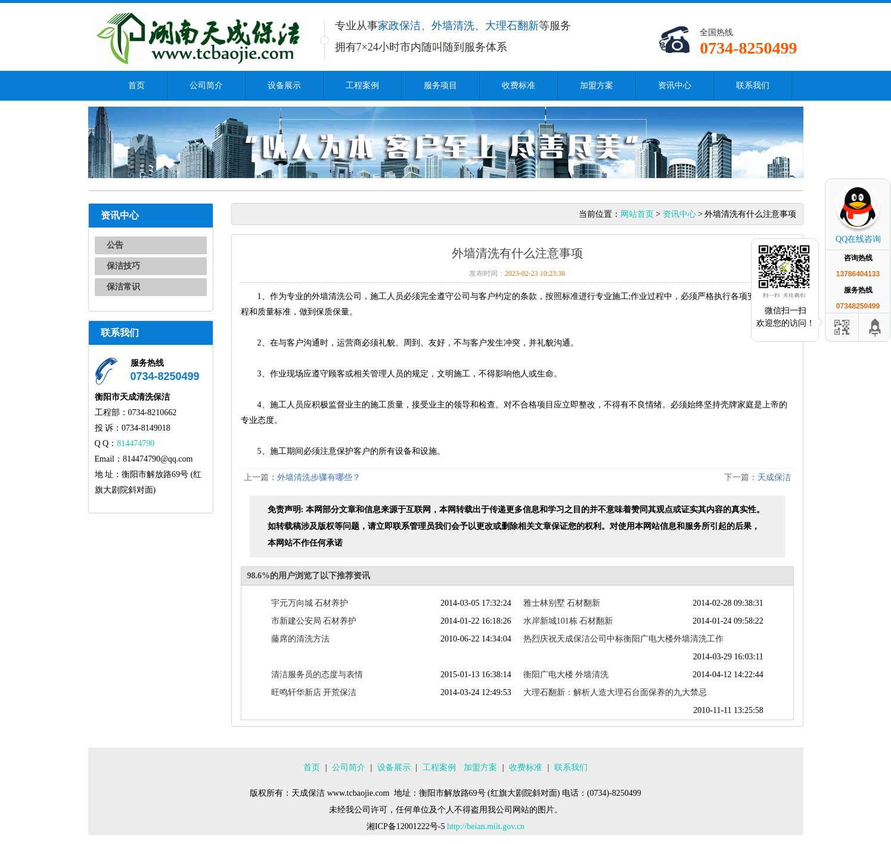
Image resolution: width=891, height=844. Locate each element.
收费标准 (518, 85)
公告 (115, 245)
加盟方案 (596, 85)
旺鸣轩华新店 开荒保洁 (314, 692)
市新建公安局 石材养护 (314, 620)
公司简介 (206, 85)
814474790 (135, 443)
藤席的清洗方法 (300, 638)
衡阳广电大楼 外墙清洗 (566, 674)
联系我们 (752, 85)
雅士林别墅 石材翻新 (562, 603)
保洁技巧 (123, 265)
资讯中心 (674, 85)
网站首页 (637, 214)
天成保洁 (774, 477)
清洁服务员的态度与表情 (317, 674)
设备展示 (284, 85)
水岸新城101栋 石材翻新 (568, 620)
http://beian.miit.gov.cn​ (485, 826)
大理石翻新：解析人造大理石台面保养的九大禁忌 (615, 692)
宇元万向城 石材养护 (310, 603)
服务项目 (440, 85)
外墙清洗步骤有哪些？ (319, 477)
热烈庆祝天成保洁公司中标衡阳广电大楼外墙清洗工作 (623, 638)
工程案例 (362, 85)
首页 (136, 85)
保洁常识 (123, 286)
